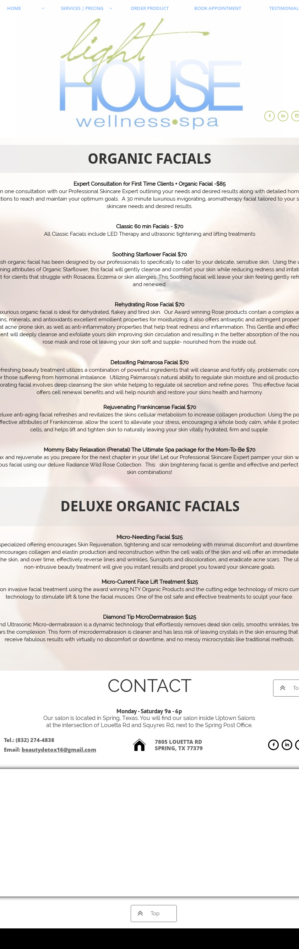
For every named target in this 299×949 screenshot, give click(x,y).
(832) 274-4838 (34, 739)
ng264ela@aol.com (32, 755)
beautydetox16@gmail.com (59, 749)
